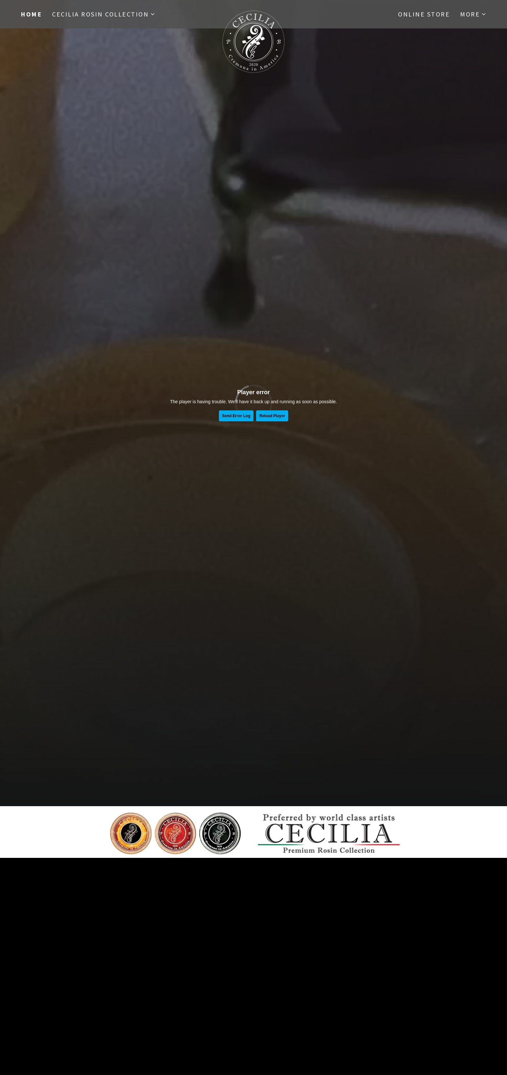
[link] (253, 13)
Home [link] (31, 14)
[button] (103, 14)
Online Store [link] (424, 14)
